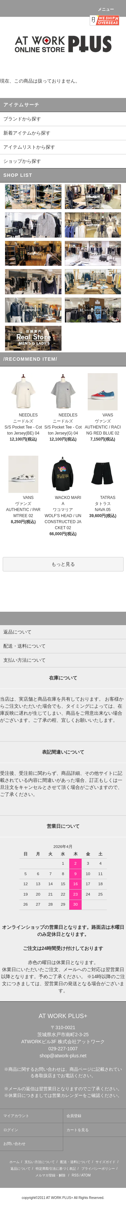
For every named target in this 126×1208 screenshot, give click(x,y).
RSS (75, 1175)
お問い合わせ (14, 1144)
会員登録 (74, 1116)
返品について (20, 1168)
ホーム (14, 1162)
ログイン (10, 1130)
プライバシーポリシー (98, 1168)
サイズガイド (105, 1162)
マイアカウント (16, 1116)
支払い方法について (40, 1162)
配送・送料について (75, 1162)
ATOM (86, 1175)
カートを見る (78, 1130)
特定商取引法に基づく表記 (56, 1168)
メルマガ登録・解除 (50, 1175)
